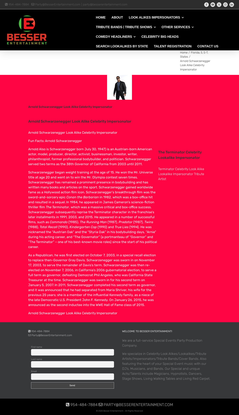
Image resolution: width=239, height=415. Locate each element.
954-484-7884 (17, 4)
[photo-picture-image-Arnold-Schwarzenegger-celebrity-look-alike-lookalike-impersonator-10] (119, 87)
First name (36, 347)
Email (34, 371)
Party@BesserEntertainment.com (55, 4)
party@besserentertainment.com (105, 4)
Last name (36, 359)
